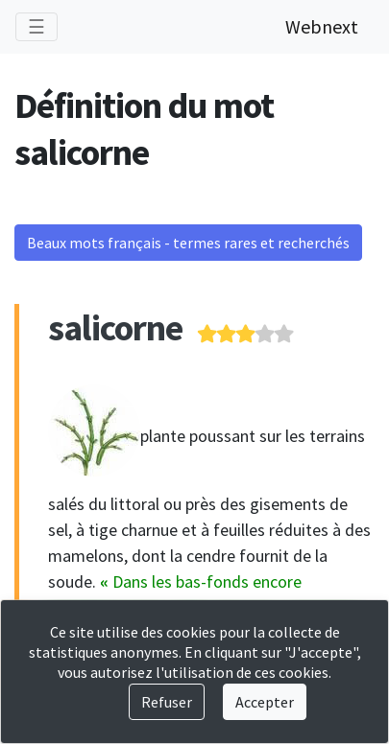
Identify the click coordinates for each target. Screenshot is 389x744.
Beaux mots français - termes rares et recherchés (188, 242)
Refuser (166, 701)
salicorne (115, 327)
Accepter (264, 701)
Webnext (321, 26)
